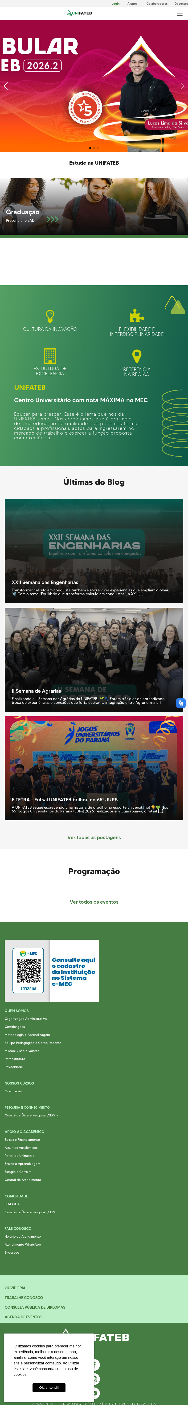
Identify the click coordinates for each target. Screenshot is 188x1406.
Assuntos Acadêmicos (21, 1147)
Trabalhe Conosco (24, 1297)
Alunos (132, 3)
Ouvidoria (15, 1288)
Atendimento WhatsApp (23, 1244)
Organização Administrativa (26, 1019)
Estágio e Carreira (18, 1172)
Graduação (13, 1091)
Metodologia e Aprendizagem (27, 1035)
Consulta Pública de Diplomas (35, 1307)
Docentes (181, 3)
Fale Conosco (18, 1228)
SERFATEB (12, 1204)
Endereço (12, 1252)
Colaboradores (157, 3)
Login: (116, 3)
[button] (90, 148)
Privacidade (14, 1067)
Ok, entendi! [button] (49, 1387)
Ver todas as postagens (94, 837)
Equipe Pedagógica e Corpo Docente (33, 1043)
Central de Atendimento (23, 1180)
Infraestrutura (15, 1059)
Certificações (15, 1027)
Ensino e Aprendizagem (22, 1164)
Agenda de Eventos (23, 1317)
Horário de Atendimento (23, 1236)
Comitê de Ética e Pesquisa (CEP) (30, 1115)
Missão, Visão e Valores (22, 1051)
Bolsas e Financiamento (22, 1139)
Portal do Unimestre (19, 1156)
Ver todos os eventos (94, 901)
